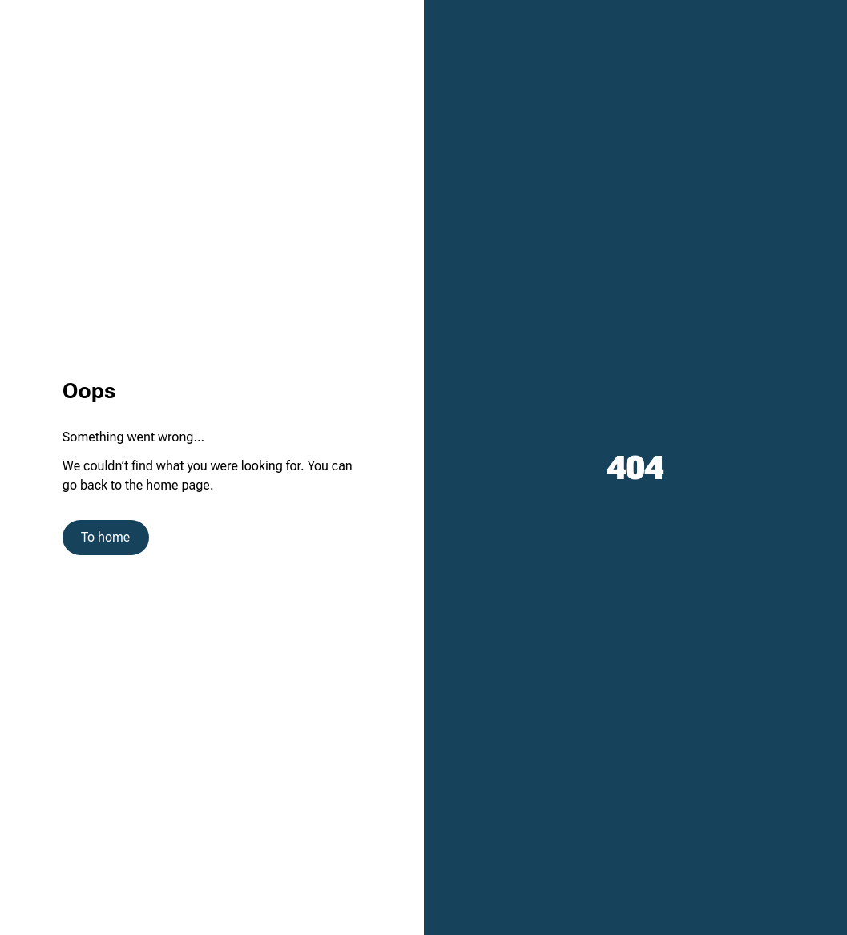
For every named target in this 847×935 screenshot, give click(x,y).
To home (105, 537)
